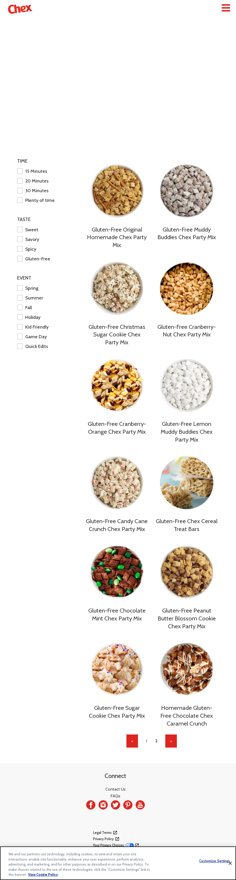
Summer (30, 298)
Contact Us (115, 789)
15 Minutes (32, 171)
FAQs (115, 795)
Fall (24, 307)
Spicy (26, 249)
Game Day (32, 336)
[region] (118, 863)
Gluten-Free (33, 258)
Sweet (27, 229)
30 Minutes (33, 190)
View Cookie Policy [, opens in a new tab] (43, 874)
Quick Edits (32, 346)
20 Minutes (33, 181)
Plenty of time (36, 200)
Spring (27, 288)
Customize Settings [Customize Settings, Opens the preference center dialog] (214, 861)
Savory (28, 239)
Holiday (28, 317)
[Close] (230, 863)
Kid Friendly (33, 327)
